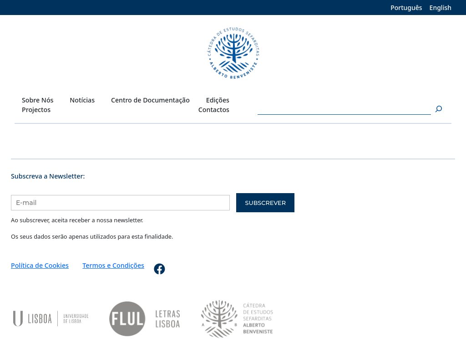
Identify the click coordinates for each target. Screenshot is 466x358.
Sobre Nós (37, 100)
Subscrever (265, 202)
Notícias (82, 100)
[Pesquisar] (437, 109)
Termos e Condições (113, 265)
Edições (217, 100)
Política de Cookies (40, 265)
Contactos (213, 109)
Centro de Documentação (150, 100)
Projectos (36, 109)
